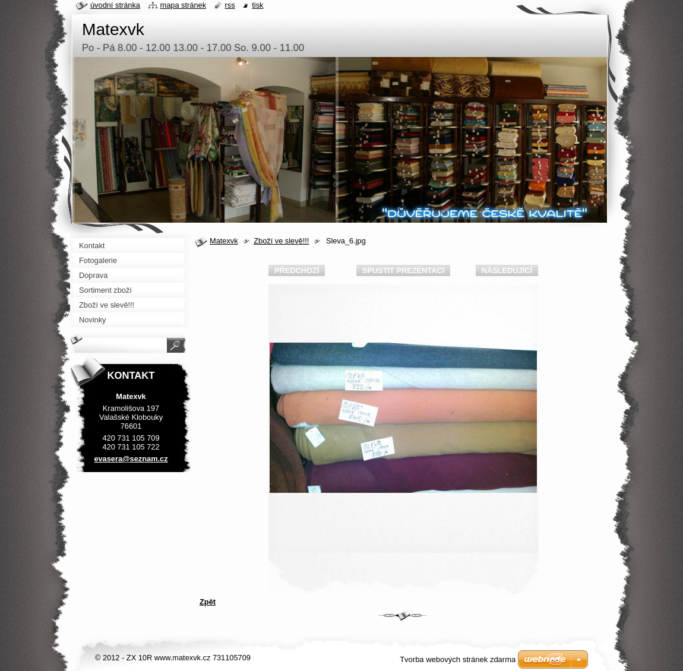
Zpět (208, 601)
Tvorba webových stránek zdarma (458, 659)
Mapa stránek (183, 5)
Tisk (257, 5)
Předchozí (296, 270)
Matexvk (224, 240)
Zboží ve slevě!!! (281, 240)
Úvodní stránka (115, 5)
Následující (507, 270)
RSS (230, 5)
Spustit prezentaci (403, 270)
